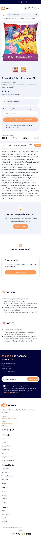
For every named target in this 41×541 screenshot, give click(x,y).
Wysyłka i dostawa (7, 476)
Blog (2, 453)
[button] (16, 69)
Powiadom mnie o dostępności (20, 120)
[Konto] (25, 8)
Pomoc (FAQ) (5, 446)
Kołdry (3, 502)
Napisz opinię (20, 226)
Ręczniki (4, 499)
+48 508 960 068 (7, 424)
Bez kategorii (14, 18)
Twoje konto (5, 469)
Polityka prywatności (8, 460)
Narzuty (3, 518)
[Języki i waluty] (38, 8)
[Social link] (2, 430)
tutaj (35, 312)
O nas (3, 439)
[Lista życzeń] (29, 8)
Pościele (4, 491)
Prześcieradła (5, 514)
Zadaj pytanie (20, 272)
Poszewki (4, 521)
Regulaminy (5, 472)
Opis (9, 145)
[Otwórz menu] (3, 15)
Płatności (4, 479)
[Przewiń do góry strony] (3, 145)
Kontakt (3, 442)
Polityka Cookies (6, 457)
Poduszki (4, 495)
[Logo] (6, 8)
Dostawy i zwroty (20, 145)
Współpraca (5, 449)
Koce (3, 511)
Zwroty (3, 483)
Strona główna (5, 18)
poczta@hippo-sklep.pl (9, 418)
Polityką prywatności (10, 392)
